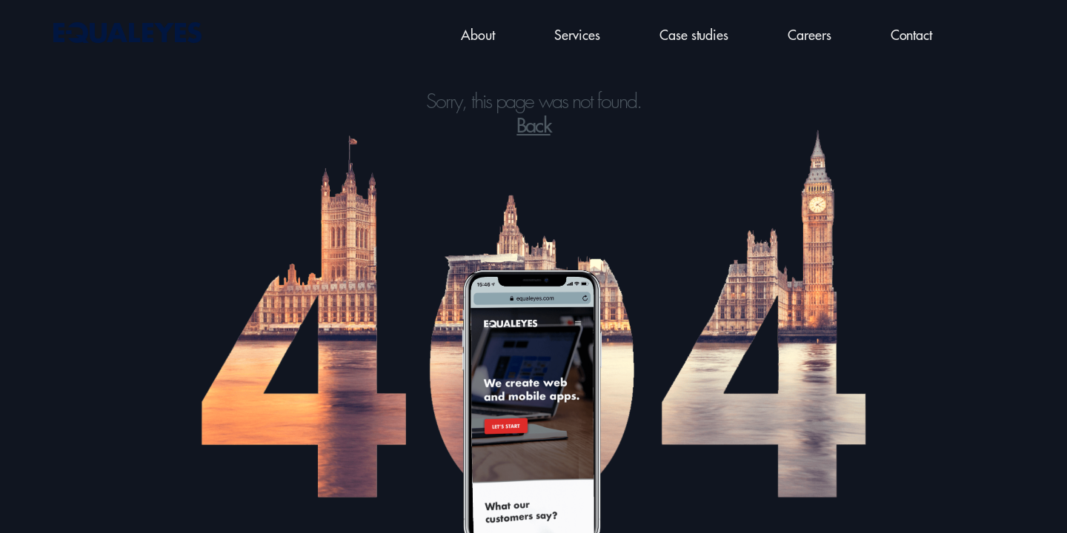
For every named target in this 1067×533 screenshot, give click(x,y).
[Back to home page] (126, 33)
